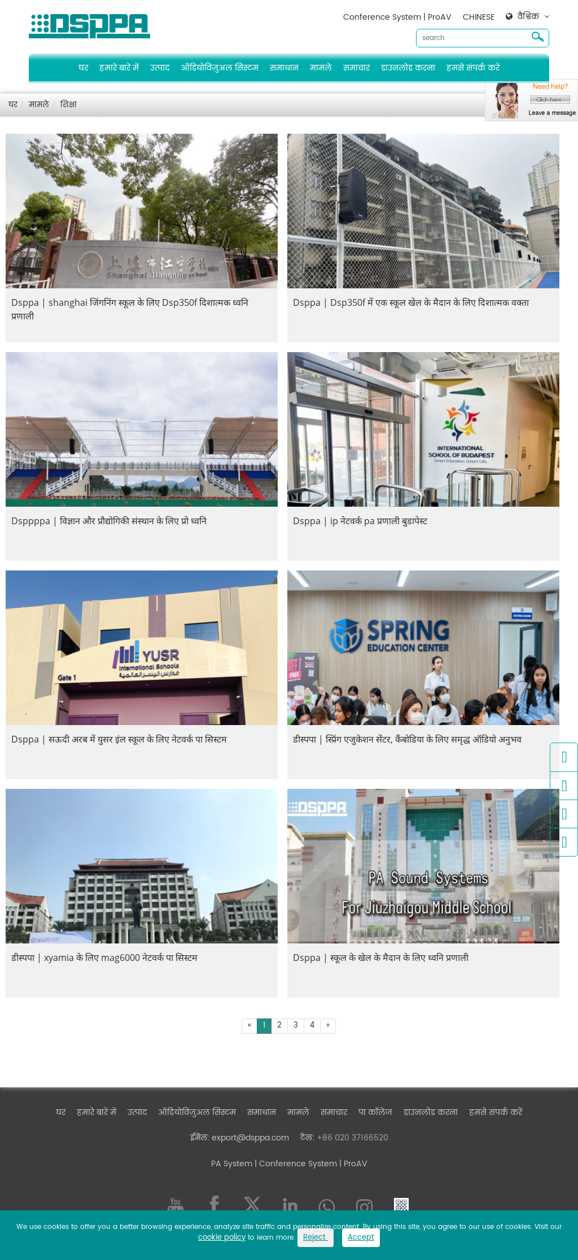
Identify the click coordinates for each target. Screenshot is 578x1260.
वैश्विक (528, 17)
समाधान (284, 68)
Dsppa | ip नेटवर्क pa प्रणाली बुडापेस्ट (360, 521)
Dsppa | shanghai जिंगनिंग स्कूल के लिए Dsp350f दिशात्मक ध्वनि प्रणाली (129, 309)
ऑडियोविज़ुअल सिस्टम (220, 68)
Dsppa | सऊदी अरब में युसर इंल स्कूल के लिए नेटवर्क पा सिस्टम (119, 739)
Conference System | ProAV (397, 17)
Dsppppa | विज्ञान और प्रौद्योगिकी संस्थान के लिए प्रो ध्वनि (109, 521)
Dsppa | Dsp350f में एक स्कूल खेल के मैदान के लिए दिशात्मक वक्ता (411, 302)
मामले (321, 68)
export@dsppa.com (250, 1137)
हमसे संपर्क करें (473, 68)
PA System (231, 1163)
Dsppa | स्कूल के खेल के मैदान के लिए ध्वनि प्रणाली (380, 957)
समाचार (356, 68)
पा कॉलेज (375, 1112)
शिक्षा (68, 105)
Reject (315, 1238)
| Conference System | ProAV (309, 1163)
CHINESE (478, 17)
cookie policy (222, 1238)
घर (83, 68)
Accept (361, 1238)
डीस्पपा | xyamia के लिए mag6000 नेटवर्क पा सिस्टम (104, 957)
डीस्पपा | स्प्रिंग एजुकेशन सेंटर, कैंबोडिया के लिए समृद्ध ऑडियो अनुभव (407, 739)
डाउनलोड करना (408, 68)
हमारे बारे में (119, 68)
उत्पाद (159, 68)
